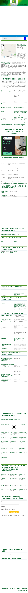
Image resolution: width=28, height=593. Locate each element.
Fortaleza (3, 478)
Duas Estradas (4, 441)
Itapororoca (3, 444)
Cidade (3, 506)
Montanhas (12, 441)
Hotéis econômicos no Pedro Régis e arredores (14, 590)
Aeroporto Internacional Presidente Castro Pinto (19, 306)
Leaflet (3, 56)
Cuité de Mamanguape (4, 457)
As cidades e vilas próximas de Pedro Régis (14, 414)
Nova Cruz (7, 63)
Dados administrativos (12, 238)
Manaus (3, 482)
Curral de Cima (20, 61)
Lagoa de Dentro (5, 62)
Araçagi (11, 448)
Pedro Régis (19, 44)
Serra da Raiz (22, 441)
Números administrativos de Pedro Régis (13, 229)
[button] (3, 46)
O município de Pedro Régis (13, 79)
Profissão (3, 502)
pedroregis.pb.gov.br (19, 107)
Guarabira (12, 461)
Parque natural (4, 348)
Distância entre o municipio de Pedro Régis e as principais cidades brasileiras (14, 468)
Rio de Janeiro (13, 474)
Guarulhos (21, 489)
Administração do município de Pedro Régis (14, 187)
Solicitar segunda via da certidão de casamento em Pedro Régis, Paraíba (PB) (20, 121)
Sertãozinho (12, 444)
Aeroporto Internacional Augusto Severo (19, 304)
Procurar (14, 512)
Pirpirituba (21, 452)
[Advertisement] (14, 20)
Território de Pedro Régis (13, 313)
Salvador (12, 478)
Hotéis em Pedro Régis (11, 558)
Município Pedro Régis (12, 35)
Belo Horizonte (22, 478)
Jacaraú (15, 61)
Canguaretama (22, 461)
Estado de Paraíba (3, 35)
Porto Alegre (13, 489)
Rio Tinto (12, 452)
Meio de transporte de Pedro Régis (12, 298)
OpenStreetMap (5, 57)
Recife (2, 485)
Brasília (20, 474)
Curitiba (12, 482)
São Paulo (3, 474)
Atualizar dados (4, 75)
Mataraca (3, 448)
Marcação (21, 456)
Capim (2, 461)
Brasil (15, 241)
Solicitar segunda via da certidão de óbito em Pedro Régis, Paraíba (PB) (20, 116)
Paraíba (16, 244)
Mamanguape (22, 448)
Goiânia (20, 482)
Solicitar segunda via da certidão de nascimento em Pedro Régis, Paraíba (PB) (20, 111)
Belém (11, 456)
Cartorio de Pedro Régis (13, 158)
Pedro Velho (21, 444)
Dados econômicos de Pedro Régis (11, 353)
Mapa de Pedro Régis (19, 292)
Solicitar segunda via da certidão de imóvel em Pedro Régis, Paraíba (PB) (20, 125)
